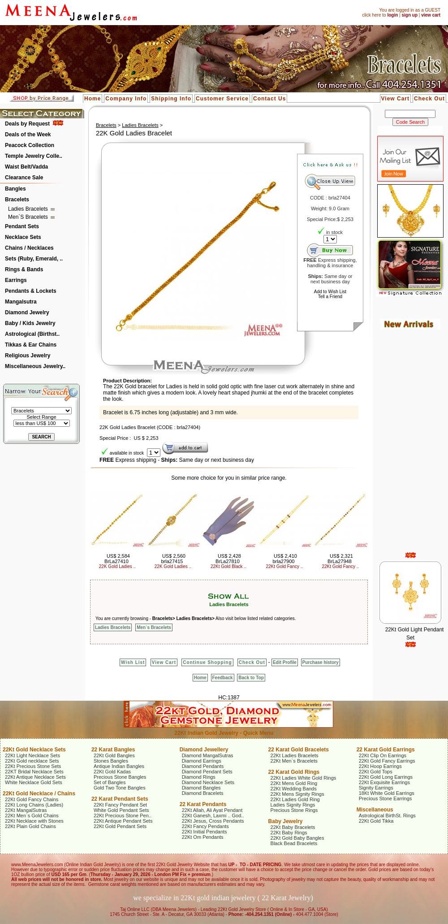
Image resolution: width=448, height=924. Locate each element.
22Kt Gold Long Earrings (386, 777)
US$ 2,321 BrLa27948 (340, 558)
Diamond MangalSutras (207, 755)
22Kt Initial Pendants (204, 831)
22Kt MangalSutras (26, 810)
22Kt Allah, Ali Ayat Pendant (212, 810)
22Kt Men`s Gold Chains (32, 815)
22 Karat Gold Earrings (386, 749)
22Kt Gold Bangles (114, 755)
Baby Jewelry (285, 821)
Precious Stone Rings (294, 810)
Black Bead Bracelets (294, 843)
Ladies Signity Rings (293, 804)
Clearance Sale (24, 177)
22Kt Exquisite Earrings (384, 782)
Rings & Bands (24, 269)
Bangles (15, 189)
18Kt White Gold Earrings (386, 793)
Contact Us (269, 98)
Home (92, 98)
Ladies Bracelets (28, 209)
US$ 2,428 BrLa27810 (228, 558)
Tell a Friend (330, 296)
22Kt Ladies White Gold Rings (303, 778)
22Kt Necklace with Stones (34, 821)
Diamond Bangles (201, 787)
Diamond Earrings (201, 760)
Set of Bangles (110, 782)
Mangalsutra (21, 302)
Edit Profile (285, 662)
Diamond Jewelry (27, 312)
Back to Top (250, 677)
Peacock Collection (29, 145)
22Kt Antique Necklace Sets (35, 777)
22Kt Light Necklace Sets (32, 755)
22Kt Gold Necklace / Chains (39, 793)
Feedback (222, 677)
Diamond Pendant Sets (207, 771)
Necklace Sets (23, 237)
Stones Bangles (111, 760)
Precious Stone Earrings (385, 798)
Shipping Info (171, 98)
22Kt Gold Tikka (376, 821)
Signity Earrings (376, 787)
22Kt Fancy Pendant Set (120, 804)
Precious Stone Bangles (120, 777)
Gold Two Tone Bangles (120, 787)
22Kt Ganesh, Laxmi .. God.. (213, 815)
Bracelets (17, 199)
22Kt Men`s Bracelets (294, 760)
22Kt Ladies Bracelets (295, 755)
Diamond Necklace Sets (208, 782)
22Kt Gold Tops (375, 771)
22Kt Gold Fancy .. (284, 566)
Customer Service (222, 98)
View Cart (395, 98)
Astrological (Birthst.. (32, 334)
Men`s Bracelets (28, 217)
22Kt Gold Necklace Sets (34, 749)
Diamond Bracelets (203, 793)
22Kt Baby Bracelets (293, 827)
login (392, 15)
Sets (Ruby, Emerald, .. (34, 259)
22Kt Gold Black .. (228, 566)
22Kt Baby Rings (289, 832)
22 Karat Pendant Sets (119, 799)
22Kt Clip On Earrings (382, 755)
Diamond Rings (198, 777)
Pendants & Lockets (30, 291)
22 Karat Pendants (203, 804)
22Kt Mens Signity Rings (297, 794)
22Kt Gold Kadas (112, 771)
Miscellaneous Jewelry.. (35, 366)
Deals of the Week (28, 134)
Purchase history (320, 662)
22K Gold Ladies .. (117, 566)
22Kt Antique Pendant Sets (123, 821)
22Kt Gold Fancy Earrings (387, 760)
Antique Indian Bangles (119, 766)
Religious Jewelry (27, 355)
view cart (430, 15)
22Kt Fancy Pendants (205, 826)
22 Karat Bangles (113, 749)
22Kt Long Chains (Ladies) (34, 804)
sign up (409, 15)
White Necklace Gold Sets (33, 782)
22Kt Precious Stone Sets (33, 766)
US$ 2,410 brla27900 (284, 558)
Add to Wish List (330, 291)
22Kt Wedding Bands (294, 788)
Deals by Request (27, 124)
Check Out (429, 98)
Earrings (16, 280)
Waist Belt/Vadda (26, 167)
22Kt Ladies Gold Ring (295, 799)
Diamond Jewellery (204, 749)
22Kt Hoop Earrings (380, 766)
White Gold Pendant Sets (121, 810)
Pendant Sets (22, 226)
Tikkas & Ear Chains (30, 345)
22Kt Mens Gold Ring (294, 783)
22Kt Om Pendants (203, 837)
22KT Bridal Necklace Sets (34, 771)
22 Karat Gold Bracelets (298, 749)
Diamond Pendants (203, 766)
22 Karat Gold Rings (294, 772)
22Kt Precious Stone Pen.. (122, 815)
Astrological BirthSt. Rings (387, 815)
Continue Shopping (207, 662)
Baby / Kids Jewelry (30, 323)
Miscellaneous (375, 810)
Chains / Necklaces (29, 248)
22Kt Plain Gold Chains (30, 826)
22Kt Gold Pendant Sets (120, 826)
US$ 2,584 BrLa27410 (117, 558)
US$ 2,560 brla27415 (173, 558)
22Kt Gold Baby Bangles (297, 838)
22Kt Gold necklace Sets (32, 760)
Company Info (125, 98)
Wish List (133, 662)
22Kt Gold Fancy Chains (31, 799)
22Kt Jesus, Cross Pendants (213, 821)
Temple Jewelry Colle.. (33, 156)
